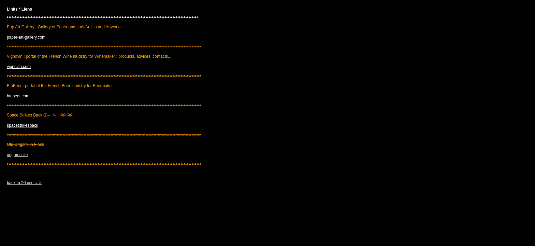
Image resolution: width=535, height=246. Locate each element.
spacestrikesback (22, 125)
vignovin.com (19, 66)
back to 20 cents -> (24, 182)
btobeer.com (18, 96)
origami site (17, 154)
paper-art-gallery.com (26, 37)
